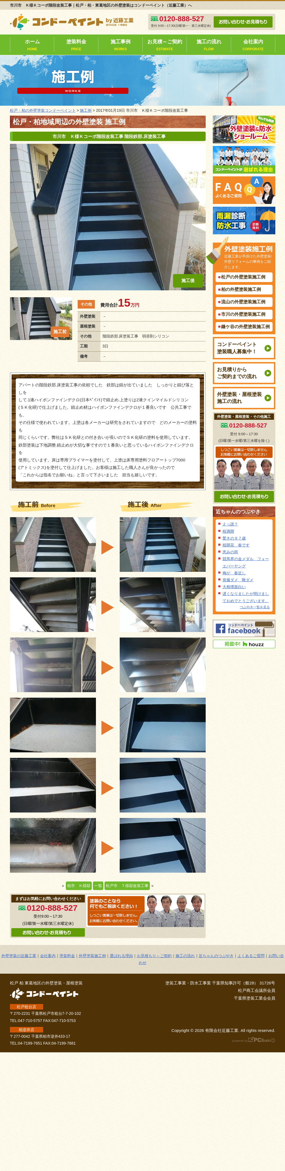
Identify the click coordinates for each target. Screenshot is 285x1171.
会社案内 (253, 45)
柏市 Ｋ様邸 (78, 885)
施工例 (85, 110)
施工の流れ (209, 45)
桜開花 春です (236, 545)
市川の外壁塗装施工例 (243, 314)
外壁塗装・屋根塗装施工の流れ (239, 398)
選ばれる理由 (121, 956)
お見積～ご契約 (165, 45)
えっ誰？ (230, 524)
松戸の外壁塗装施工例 (243, 277)
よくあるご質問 (251, 956)
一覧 (98, 885)
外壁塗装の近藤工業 (18, 956)
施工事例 (120, 45)
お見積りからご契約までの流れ (237, 373)
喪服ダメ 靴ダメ (238, 580)
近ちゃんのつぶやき (238, 511)
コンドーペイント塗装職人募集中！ (237, 348)
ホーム (32, 45)
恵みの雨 (230, 552)
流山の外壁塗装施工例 (243, 301)
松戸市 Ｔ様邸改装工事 (127, 885)
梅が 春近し (234, 573)
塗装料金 (76, 45)
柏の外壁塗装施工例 (241, 289)
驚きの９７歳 (234, 538)
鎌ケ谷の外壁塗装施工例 (245, 326)
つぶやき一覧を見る (255, 607)
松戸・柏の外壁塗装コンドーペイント (43, 110)
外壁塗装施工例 (92, 956)
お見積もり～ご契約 (154, 956)
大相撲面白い (234, 587)
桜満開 (228, 531)
